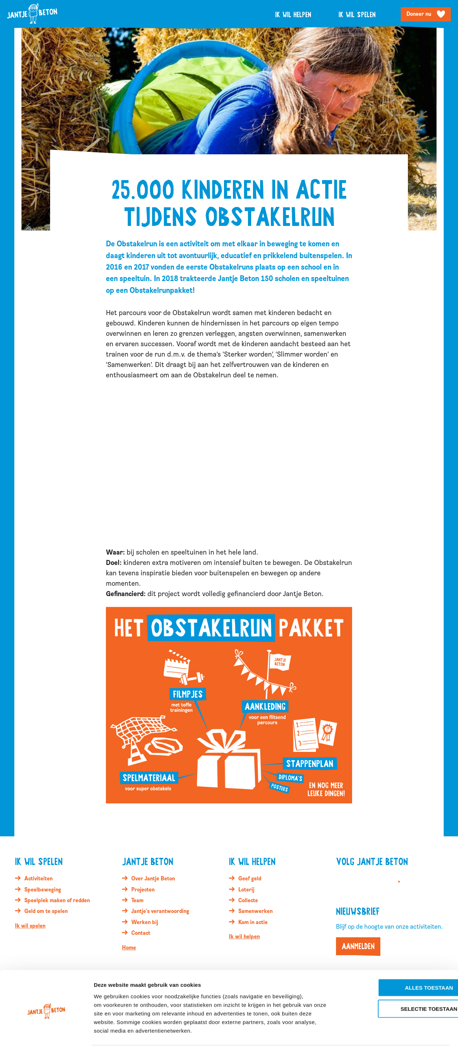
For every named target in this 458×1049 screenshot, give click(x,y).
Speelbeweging (42, 889)
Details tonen (387, 1035)
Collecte (248, 900)
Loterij (246, 889)
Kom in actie (253, 922)
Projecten (143, 889)
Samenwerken (255, 911)
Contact (140, 933)
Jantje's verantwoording (160, 911)
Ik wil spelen (357, 14)
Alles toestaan (398, 963)
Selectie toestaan (398, 984)
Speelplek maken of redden (57, 900)
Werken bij (144, 922)
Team (137, 900)
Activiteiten (38, 878)
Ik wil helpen (293, 14)
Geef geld (249, 878)
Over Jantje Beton (153, 878)
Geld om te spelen (46, 911)
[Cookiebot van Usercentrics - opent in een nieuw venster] (46, 1035)
